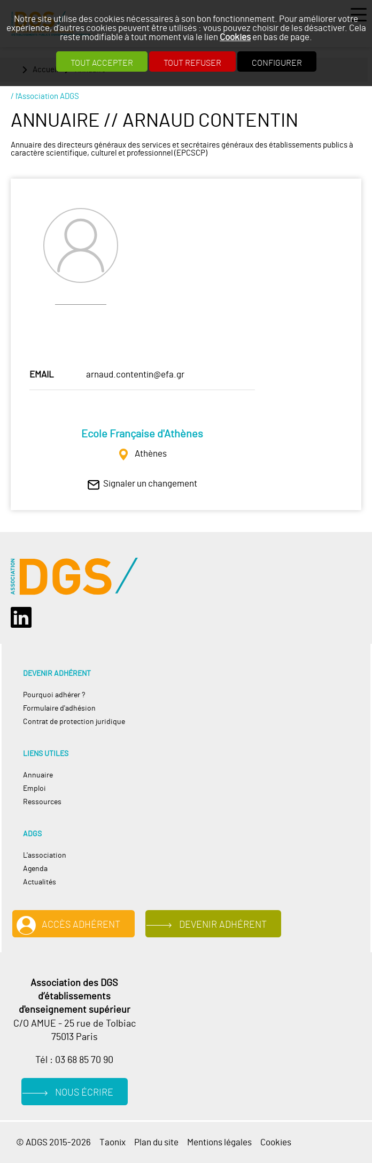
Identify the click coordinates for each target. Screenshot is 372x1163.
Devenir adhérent (223, 925)
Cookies (235, 37)
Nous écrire (84, 1093)
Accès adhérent (81, 925)
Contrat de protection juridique (74, 722)
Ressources (42, 802)
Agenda (35, 869)
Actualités (39, 882)
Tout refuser (192, 63)
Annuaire (38, 775)
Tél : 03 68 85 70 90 (74, 1060)
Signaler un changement (150, 484)
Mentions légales (219, 1142)
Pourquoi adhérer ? (54, 695)
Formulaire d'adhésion (59, 708)
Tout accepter (102, 63)
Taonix (112, 1142)
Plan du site (156, 1142)
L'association (44, 855)
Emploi (34, 788)
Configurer (277, 63)
